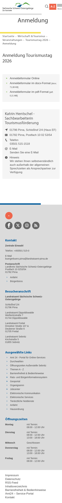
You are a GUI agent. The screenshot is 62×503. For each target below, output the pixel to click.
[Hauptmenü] (59, 7)
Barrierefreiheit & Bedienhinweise (25, 490)
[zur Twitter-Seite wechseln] (18, 225)
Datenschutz (13, 479)
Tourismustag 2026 (36, 40)
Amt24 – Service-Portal (19, 493)
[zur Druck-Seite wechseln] (27, 225)
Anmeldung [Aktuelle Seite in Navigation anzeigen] (9, 43)
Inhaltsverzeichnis (16, 486)
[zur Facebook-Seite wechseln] (9, 225)
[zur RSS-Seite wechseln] (35, 225)
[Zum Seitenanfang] (9, 215)
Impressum (12, 475)
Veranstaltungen (12, 40)
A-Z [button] (52, 6)
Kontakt (10, 497)
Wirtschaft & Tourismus (31, 36)
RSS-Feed (11, 482)
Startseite (8, 36)
